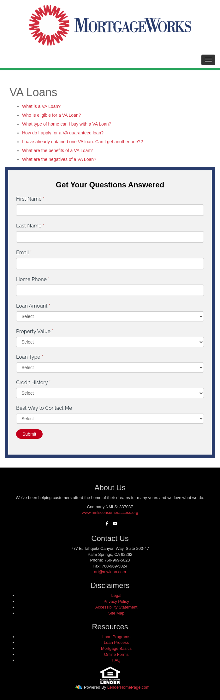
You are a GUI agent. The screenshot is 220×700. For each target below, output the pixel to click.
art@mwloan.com (110, 571)
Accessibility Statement (116, 607)
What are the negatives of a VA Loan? (59, 159)
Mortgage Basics (116, 648)
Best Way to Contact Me (44, 408)
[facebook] (105, 523)
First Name (30, 199)
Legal (116, 595)
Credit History (33, 382)
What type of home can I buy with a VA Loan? (66, 123)
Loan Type (29, 357)
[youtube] (113, 523)
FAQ (116, 660)
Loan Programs (116, 636)
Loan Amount (33, 306)
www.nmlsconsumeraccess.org (110, 512)
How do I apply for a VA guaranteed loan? (63, 132)
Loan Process (116, 642)
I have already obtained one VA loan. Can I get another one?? (82, 141)
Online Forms (116, 654)
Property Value (34, 331)
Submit (29, 434)
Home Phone (33, 279)
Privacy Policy (116, 601)
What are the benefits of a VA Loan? (57, 150)
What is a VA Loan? (41, 106)
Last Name (30, 226)
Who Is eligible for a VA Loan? (51, 115)
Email (24, 253)
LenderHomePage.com (128, 687)
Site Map (116, 613)
